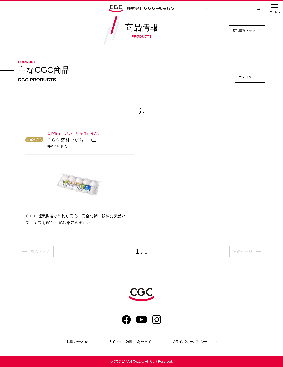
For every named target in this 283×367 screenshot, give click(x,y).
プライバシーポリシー (194, 341)
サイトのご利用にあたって (134, 341)
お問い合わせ (81, 341)
